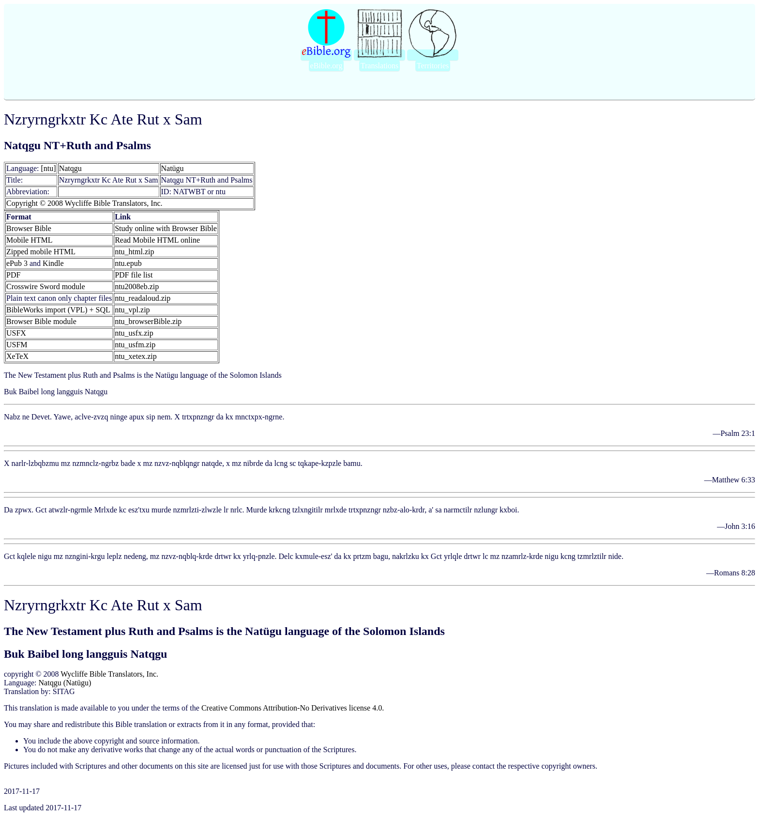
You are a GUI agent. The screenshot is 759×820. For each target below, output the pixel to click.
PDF (13, 275)
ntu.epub (128, 263)
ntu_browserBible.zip (148, 321)
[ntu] (48, 168)
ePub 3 (17, 263)
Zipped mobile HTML (41, 252)
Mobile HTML (29, 240)
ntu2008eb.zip (137, 286)
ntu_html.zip (134, 252)
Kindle (53, 263)
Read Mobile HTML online (157, 240)
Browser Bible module (41, 321)
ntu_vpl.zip (132, 310)
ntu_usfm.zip (135, 344)
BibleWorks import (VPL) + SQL (58, 310)
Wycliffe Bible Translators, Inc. (109, 674)
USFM (17, 344)
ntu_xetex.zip (136, 356)
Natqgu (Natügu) (65, 683)
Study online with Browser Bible (166, 228)
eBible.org (326, 66)
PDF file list (133, 275)
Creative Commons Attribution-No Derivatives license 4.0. (292, 708)
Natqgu (70, 168)
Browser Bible (28, 228)
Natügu (172, 168)
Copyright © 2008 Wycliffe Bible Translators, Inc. (84, 203)
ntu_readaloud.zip (142, 298)
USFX (16, 333)
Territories (433, 66)
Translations (380, 66)
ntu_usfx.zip (134, 333)
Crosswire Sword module (45, 286)
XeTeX (17, 356)
